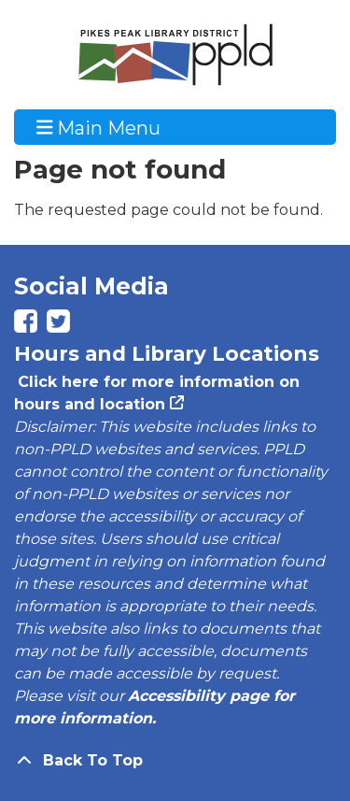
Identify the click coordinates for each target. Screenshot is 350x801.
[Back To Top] (175, 761)
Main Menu (98, 127)
